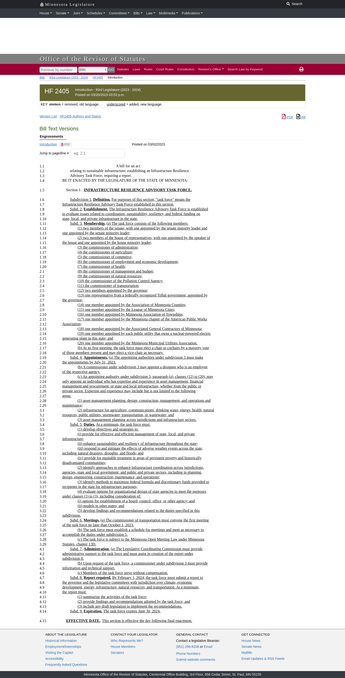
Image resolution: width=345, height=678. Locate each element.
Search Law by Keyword (245, 69)
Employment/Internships (63, 647)
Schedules (94, 13)
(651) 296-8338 (187, 647)
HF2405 (98, 77)
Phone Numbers (188, 654)
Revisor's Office (209, 69)
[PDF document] (65, 144)
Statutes (123, 69)
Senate (61, 13)
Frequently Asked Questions (66, 665)
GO (111, 69)
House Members (123, 647)
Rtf (300, 117)
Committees (118, 13)
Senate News (251, 647)
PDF (287, 117)
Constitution (186, 69)
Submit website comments (195, 659)
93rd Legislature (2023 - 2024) (68, 77)
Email (208, 647)
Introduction (48, 144)
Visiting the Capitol (59, 653)
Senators (117, 653)
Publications (191, 13)
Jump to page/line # (54, 153)
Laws (136, 69)
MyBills (247, 653)
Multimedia (167, 13)
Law (149, 13)
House (44, 13)
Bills (136, 13)
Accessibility (54, 659)
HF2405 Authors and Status (80, 116)
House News (251, 641)
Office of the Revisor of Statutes (93, 58)
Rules (148, 69)
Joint (76, 13)
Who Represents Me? (127, 641)
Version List (48, 116)
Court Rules (164, 69)
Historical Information (61, 641)
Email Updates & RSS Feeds (263, 659)
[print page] (301, 69)
